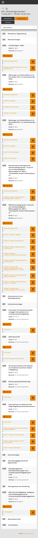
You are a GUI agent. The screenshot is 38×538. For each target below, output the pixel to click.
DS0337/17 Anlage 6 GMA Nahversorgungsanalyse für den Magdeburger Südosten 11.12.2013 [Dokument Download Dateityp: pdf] (14, 268)
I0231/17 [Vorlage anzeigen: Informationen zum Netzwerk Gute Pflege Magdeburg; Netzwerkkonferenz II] (7, 416)
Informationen (8, 18)
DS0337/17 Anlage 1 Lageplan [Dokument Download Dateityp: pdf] (12, 234)
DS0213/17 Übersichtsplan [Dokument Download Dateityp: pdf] (11, 152)
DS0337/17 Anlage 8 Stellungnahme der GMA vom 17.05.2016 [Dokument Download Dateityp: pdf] (15, 282)
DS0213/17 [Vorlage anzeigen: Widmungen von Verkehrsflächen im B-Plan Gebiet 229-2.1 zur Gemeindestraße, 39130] (8, 134)
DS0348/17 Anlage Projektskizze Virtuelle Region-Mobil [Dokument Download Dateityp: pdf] (15, 68)
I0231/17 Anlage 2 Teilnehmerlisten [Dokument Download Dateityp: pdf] (14, 435)
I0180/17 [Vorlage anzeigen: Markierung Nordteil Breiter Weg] (7, 392)
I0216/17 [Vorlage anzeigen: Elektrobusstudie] (7, 347)
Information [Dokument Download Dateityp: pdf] (7, 329)
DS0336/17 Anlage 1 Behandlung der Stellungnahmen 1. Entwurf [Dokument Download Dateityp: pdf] (14, 197)
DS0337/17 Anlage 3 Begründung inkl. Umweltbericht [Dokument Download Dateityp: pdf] (14, 247)
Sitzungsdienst (28, 533)
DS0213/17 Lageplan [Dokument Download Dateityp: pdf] (10, 146)
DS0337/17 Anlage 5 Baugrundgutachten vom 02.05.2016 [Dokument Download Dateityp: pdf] (15, 261)
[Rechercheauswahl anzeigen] (3, 8)
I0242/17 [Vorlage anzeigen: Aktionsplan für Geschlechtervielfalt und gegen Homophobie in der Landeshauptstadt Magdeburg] (7, 324)
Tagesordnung (22, 18)
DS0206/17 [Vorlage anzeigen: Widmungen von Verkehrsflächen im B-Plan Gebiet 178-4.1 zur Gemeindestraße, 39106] (8, 89)
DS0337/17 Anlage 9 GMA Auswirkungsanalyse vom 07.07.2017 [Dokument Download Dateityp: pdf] (14, 289)
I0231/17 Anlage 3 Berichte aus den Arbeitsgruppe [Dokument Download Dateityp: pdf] (14, 441)
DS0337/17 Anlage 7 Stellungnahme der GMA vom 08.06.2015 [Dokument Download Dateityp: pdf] (15, 275)
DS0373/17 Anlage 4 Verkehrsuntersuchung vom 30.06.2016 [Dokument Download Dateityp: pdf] (15, 254)
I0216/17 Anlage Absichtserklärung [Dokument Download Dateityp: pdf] (14, 358)
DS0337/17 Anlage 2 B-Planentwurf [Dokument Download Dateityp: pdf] (14, 240)
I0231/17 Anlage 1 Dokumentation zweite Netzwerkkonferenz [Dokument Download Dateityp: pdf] (15, 428)
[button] (33, 62)
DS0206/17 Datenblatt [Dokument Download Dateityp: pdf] (10, 113)
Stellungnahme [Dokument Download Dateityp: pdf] (8, 512)
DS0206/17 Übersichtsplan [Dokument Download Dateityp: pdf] (11, 107)
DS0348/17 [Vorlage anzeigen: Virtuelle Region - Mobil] (8, 56)
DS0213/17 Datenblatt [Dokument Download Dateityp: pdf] (10, 158)
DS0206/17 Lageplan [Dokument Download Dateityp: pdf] (10, 100)
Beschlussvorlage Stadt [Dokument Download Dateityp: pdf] (10, 61)
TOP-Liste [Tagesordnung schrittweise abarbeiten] (8, 22)
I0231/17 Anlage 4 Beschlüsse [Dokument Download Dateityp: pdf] (12, 447)
